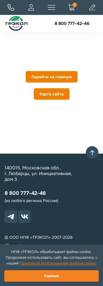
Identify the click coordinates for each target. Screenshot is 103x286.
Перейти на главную (51, 76)
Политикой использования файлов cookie (58, 263)
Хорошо (51, 275)
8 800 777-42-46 (72, 23)
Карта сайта (51, 94)
